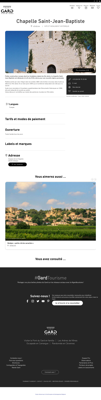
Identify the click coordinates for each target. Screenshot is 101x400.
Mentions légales (58, 381)
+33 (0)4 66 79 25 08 (79, 79)
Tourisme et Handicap (29, 381)
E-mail (74, 83)
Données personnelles (71, 381)
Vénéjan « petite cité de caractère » (20, 243)
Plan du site (47, 381)
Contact (39, 381)
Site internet (76, 87)
